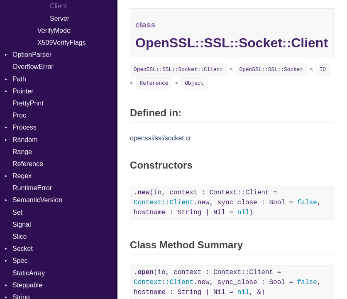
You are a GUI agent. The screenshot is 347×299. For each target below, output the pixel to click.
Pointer (23, 91)
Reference (27, 163)
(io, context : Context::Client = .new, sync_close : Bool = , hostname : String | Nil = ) (227, 202)
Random (24, 139)
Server (59, 18)
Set (17, 212)
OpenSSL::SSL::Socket (271, 69)
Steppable (27, 285)
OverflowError (33, 66)
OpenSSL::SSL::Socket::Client (178, 69)
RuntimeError (32, 187)
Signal (21, 224)
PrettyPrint (28, 103)
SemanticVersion (37, 199)
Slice (19, 236)
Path (19, 79)
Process (24, 127)
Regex (22, 175)
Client (58, 6)
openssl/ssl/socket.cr (160, 138)
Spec (19, 260)
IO (323, 69)
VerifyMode (54, 30)
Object (194, 83)
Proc (19, 115)
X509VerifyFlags (61, 42)
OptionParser (31, 54)
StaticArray (28, 273)
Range (22, 151)
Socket (22, 248)
